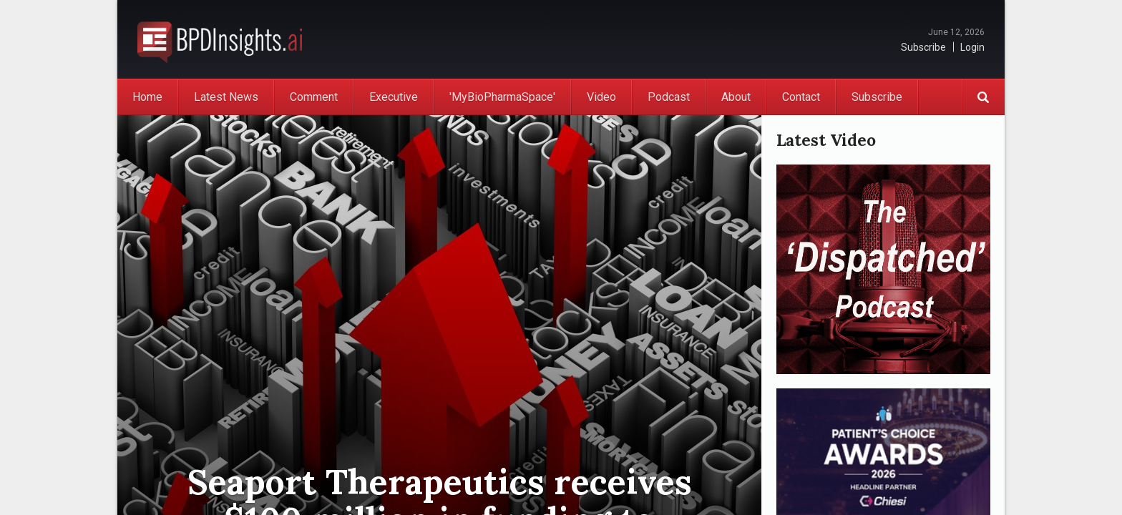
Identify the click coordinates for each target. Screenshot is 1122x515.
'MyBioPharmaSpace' (502, 97)
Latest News (226, 97)
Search (983, 96)
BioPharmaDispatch (219, 39)
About (736, 97)
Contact (801, 97)
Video (601, 97)
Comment (314, 97)
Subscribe (923, 47)
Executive (393, 97)
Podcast (669, 97)
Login (972, 47)
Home (147, 97)
